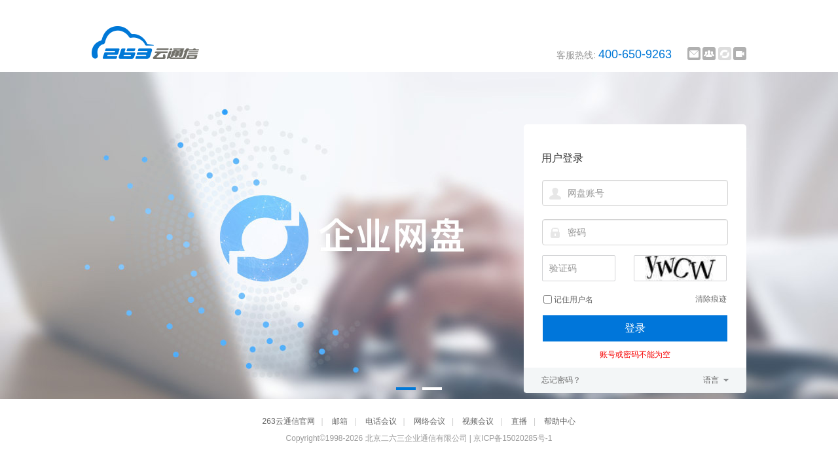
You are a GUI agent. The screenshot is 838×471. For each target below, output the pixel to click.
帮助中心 (559, 421)
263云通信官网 (289, 421)
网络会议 (429, 421)
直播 (519, 421)
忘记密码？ (561, 380)
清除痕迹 (711, 299)
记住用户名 (573, 299)
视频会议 (478, 421)
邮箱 (340, 421)
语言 (711, 380)
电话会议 (381, 421)
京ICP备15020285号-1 (512, 438)
